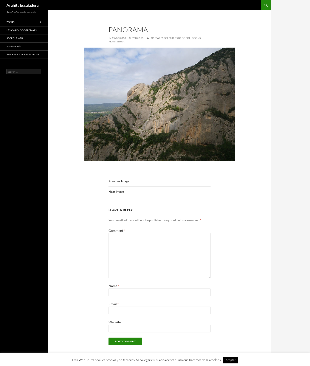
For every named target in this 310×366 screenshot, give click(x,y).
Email (113, 304)
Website (114, 322)
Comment (116, 230)
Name (113, 286)
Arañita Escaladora (22, 5)
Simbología (13, 46)
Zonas (10, 22)
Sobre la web (14, 38)
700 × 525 (138, 38)
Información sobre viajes (22, 54)
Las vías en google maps (21, 30)
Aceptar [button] (231, 360)
